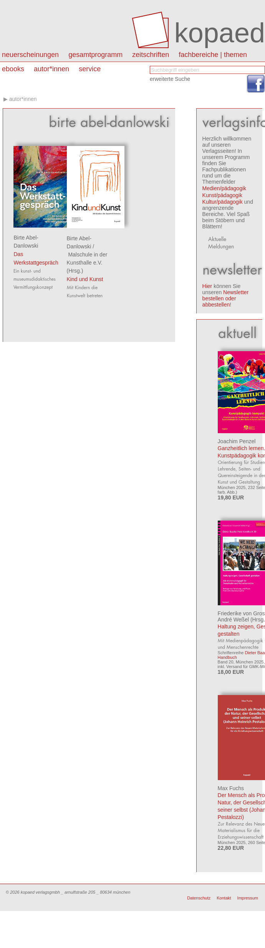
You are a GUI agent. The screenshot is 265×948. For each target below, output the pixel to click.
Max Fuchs (231, 788)
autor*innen (51, 69)
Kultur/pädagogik (222, 202)
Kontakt (224, 898)
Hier (207, 286)
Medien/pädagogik (224, 188)
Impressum (247, 898)
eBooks (13, 69)
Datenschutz (198, 898)
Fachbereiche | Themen (213, 55)
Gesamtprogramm (95, 55)
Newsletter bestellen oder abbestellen (225, 298)
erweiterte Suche (170, 79)
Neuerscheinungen (30, 55)
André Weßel (233, 619)
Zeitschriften (150, 55)
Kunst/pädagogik (222, 195)
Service (90, 69)
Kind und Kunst (85, 279)
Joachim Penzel (237, 441)
